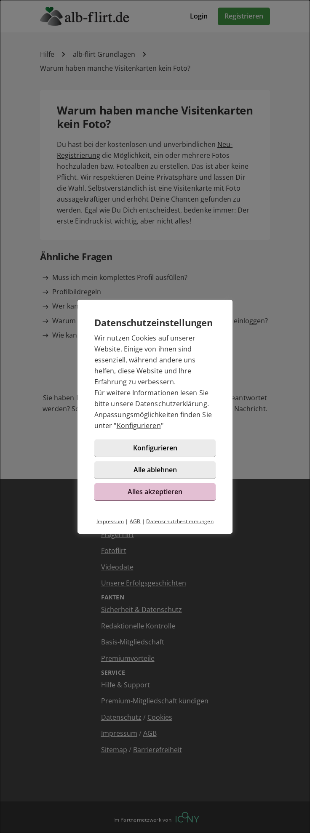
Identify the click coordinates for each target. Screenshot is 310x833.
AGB (135, 521)
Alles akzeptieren (155, 491)
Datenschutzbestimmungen (180, 521)
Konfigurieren (139, 425)
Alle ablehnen (155, 469)
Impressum (110, 521)
